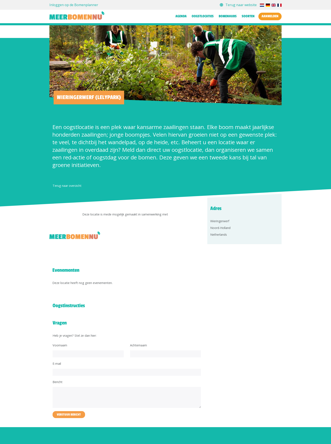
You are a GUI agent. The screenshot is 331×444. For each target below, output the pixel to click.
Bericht (57, 382)
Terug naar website (239, 5)
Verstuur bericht (69, 414)
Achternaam (138, 345)
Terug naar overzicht (67, 186)
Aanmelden (270, 16)
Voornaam (60, 345)
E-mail (57, 364)
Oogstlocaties (203, 16)
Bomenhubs (228, 16)
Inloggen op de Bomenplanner (73, 5)
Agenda (181, 16)
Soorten (248, 16)
